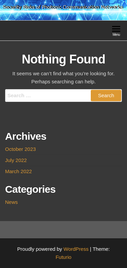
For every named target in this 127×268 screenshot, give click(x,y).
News (11, 202)
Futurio (63, 257)
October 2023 (20, 149)
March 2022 (18, 171)
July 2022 (16, 160)
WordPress (76, 249)
